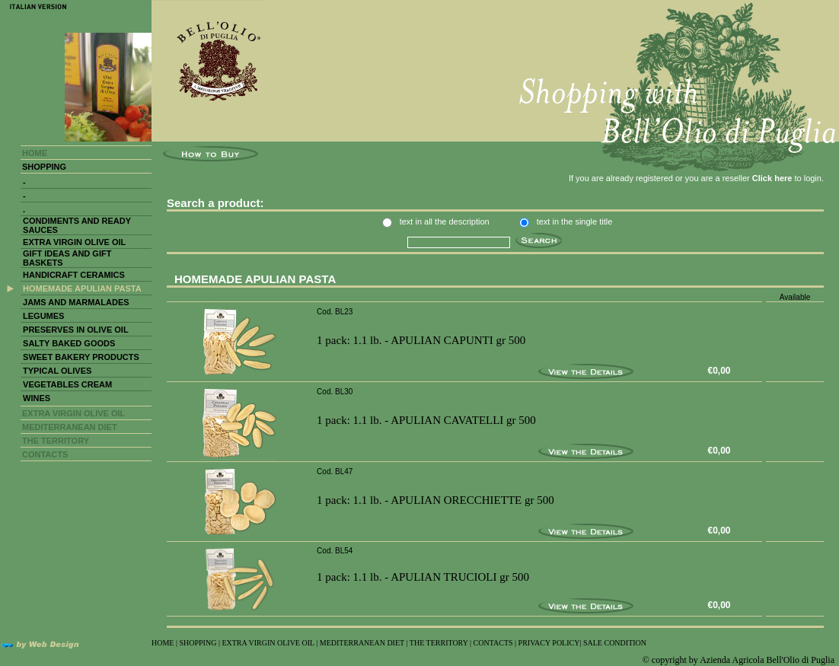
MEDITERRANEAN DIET (69, 427)
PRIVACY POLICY (549, 643)
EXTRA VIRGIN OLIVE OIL (74, 242)
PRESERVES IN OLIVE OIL (76, 329)
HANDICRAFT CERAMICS (74, 274)
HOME (34, 153)
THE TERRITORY (55, 440)
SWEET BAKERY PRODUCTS (81, 357)
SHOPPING (44, 166)
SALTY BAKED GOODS (69, 343)
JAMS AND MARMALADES (76, 302)
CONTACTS (45, 454)
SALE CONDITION (614, 643)
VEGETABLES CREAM (67, 384)
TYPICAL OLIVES (57, 370)
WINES (36, 398)
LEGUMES (43, 315)
